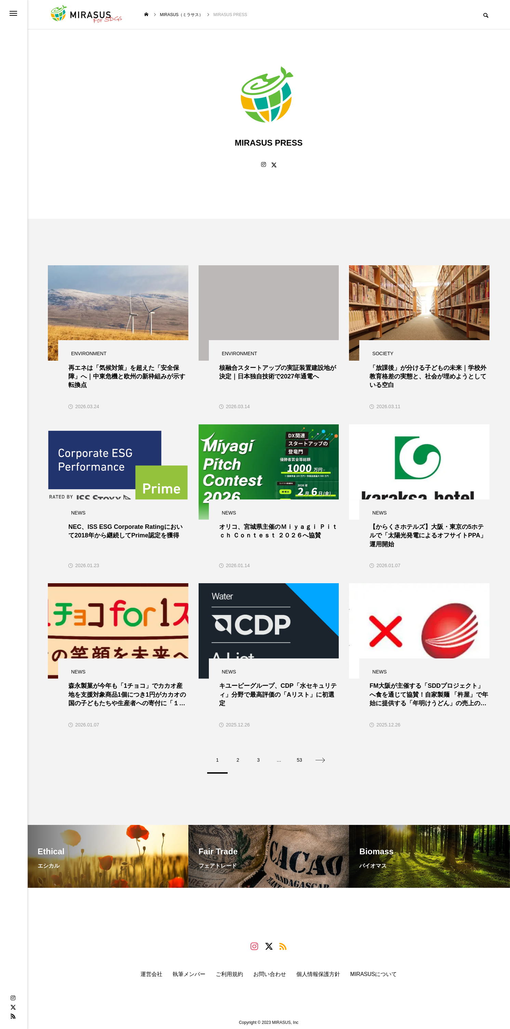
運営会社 (151, 970)
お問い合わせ (269, 970)
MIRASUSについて (373, 970)
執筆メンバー (189, 970)
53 (299, 756)
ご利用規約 (229, 970)
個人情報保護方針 (318, 970)
